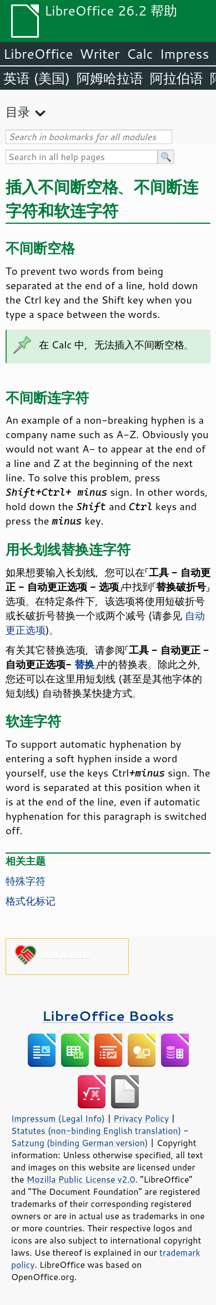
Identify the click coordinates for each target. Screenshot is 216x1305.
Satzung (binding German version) (79, 1143)
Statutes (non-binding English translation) (96, 1130)
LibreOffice (38, 53)
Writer (99, 53)
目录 (18, 111)
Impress (184, 53)
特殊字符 (26, 881)
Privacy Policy (141, 1118)
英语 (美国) (36, 78)
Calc (140, 53)
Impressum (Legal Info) (58, 1118)
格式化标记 (31, 900)
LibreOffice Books (108, 1015)
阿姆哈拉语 (110, 78)
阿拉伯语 (176, 78)
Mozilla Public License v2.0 (81, 1179)
